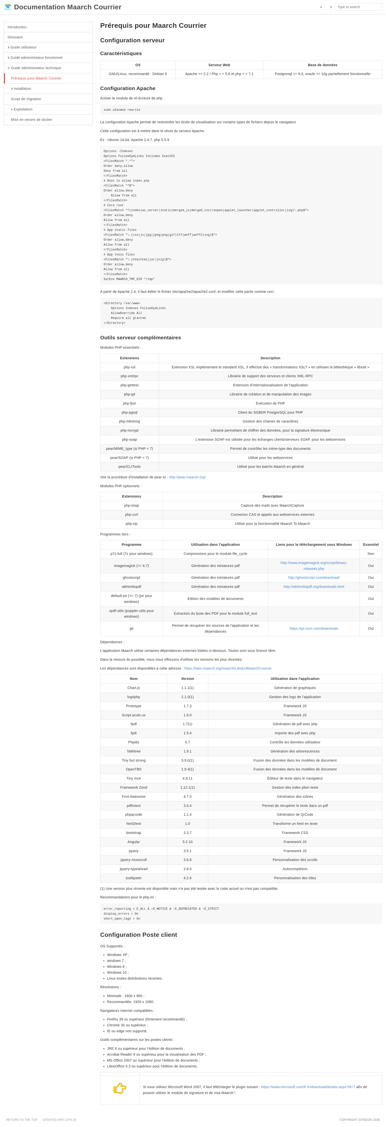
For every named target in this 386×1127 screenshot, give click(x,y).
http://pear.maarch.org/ (187, 477)
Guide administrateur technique (34, 68)
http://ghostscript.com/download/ (314, 577)
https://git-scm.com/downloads (314, 628)
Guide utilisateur (22, 47)
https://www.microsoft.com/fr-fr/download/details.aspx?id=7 (308, 1087)
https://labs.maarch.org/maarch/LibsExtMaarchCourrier (228, 668)
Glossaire (15, 37)
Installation (19, 88)
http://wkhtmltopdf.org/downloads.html (314, 587)
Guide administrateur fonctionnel (35, 57)
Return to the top (22, 1120)
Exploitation (20, 109)
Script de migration (24, 99)
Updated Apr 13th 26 (59, 1120)
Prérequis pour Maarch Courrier (35, 78)
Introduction (17, 27)
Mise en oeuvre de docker (30, 119)
